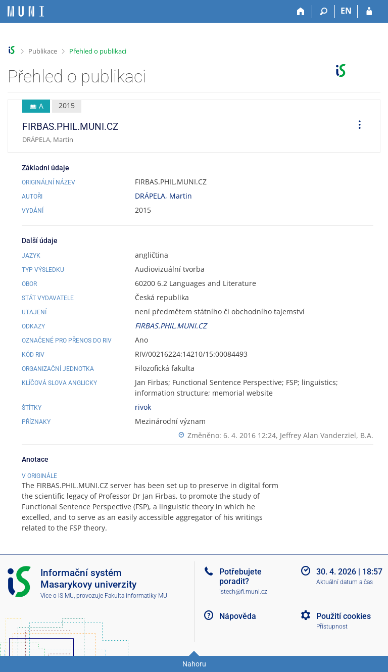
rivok (143, 407)
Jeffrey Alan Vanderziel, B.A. (326, 435)
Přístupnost (332, 626)
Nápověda (237, 616)
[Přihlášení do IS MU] (369, 11)
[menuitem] (356, 126)
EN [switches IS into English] (346, 10)
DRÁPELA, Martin (163, 196)
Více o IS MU (57, 595)
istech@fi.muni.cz (243, 591)
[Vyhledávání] (323, 11)
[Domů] (300, 11)
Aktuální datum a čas (344, 582)
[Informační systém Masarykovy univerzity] (26, 11)
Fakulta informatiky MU (136, 595)
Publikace (42, 51)
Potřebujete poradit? (240, 576)
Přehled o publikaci (97, 51)
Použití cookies (343, 616)
